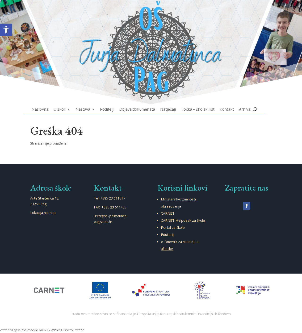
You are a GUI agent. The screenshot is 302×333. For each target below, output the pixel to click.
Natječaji (166, 106)
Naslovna (47, 106)
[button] (6, 30)
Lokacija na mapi (43, 212)
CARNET (168, 213)
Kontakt (221, 106)
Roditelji (110, 106)
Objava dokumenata (138, 106)
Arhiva (238, 106)
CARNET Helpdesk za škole (183, 220)
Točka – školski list (194, 106)
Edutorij (167, 234)
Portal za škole (173, 227)
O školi (65, 106)
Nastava (87, 106)
